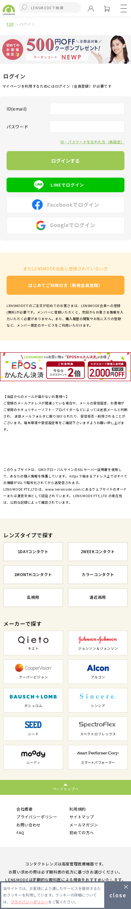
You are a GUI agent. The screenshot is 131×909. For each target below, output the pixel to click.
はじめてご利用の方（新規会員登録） (65, 285)
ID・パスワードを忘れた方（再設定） (92, 142)
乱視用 (33, 597)
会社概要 (24, 809)
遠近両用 (98, 597)
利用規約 (77, 809)
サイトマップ (81, 817)
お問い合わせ (28, 825)
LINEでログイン (65, 185)
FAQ (20, 832)
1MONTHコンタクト (33, 574)
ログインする (65, 160)
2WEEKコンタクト (97, 551)
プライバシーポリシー (36, 817)
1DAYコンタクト (33, 551)
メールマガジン (83, 825)
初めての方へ (81, 832)
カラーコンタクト (98, 574)
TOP (10, 24)
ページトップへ (65, 788)
